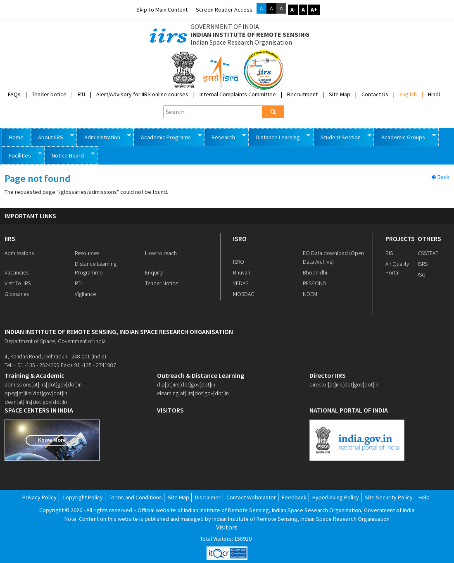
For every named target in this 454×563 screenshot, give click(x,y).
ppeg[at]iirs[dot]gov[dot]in (36, 393)
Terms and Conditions (135, 497)
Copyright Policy (82, 497)
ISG (421, 274)
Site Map (339, 94)
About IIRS (52, 136)
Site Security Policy (389, 497)
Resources (87, 253)
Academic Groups (405, 136)
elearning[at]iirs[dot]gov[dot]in (193, 393)
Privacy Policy (39, 497)
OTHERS (429, 238)
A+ (314, 9)
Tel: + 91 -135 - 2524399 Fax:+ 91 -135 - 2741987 (60, 365)
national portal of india (348, 410)
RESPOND (314, 283)
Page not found (38, 179)
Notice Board (69, 154)
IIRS (10, 238)
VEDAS (240, 283)
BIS (389, 253)
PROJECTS (400, 238)
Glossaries (17, 294)
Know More (52, 440)
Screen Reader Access (224, 9)
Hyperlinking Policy (335, 497)
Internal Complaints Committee (238, 94)
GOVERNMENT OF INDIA (224, 27)
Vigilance (85, 294)
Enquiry (154, 272)
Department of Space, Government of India (55, 341)
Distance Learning (280, 136)
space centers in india (39, 410)
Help (424, 497)
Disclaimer (208, 497)
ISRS (423, 263)
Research (225, 136)
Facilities (22, 154)
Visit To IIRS (18, 283)
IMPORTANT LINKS (30, 216)
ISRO (240, 238)
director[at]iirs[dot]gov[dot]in (343, 384)
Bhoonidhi (315, 272)
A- (293, 9)
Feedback (294, 497)
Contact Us (374, 94)
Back (440, 177)
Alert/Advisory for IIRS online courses (142, 94)
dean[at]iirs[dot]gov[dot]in (36, 402)
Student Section (342, 136)
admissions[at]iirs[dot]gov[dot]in (43, 384)
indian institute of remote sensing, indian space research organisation (119, 332)
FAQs (14, 94)
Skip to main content (162, 9)
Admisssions (19, 253)
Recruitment (302, 94)
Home (16, 137)
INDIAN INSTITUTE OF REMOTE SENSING (249, 34)
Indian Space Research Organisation (241, 42)
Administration (104, 136)
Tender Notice (49, 94)
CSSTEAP (428, 253)
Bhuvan (241, 272)
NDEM (310, 294)
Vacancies (17, 272)
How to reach (161, 253)
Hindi (434, 94)
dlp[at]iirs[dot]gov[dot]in (186, 384)
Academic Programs (167, 136)
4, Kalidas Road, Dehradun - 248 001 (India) (55, 356)
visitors (170, 410)
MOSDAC (243, 294)
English (408, 94)
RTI (81, 94)
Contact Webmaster (251, 497)
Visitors (227, 527)
